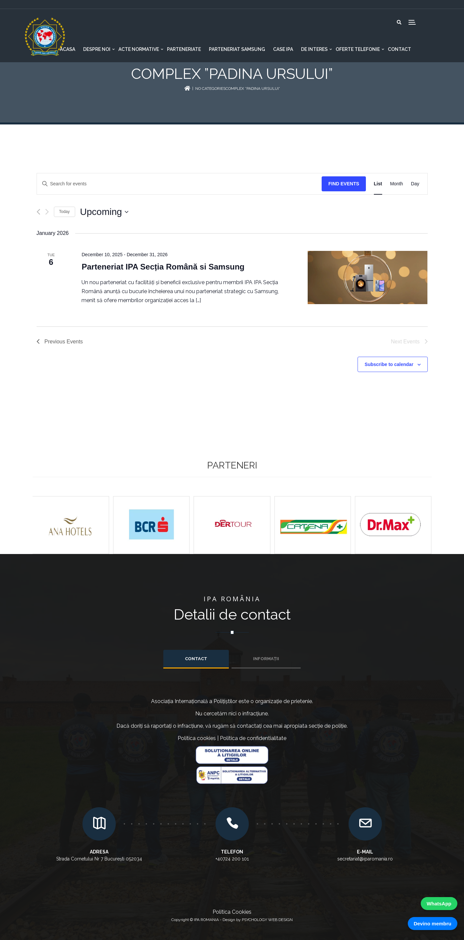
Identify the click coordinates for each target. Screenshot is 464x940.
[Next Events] (47, 212)
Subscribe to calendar (389, 364)
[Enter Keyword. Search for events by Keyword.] (179, 183)
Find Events (343, 183)
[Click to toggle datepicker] (104, 212)
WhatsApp (439, 903)
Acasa (67, 49)
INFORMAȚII (266, 658)
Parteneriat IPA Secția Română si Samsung (162, 266)
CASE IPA (283, 49)
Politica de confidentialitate (253, 738)
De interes (314, 49)
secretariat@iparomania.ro (365, 858)
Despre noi (96, 49)
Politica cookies (197, 738)
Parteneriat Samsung (237, 49)
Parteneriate (184, 49)
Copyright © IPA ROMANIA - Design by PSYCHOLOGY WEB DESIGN (232, 919)
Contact (399, 49)
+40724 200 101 (232, 858)
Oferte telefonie (358, 49)
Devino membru (432, 923)
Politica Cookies (232, 912)
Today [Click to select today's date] (64, 211)
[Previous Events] (38, 212)
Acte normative (138, 49)
